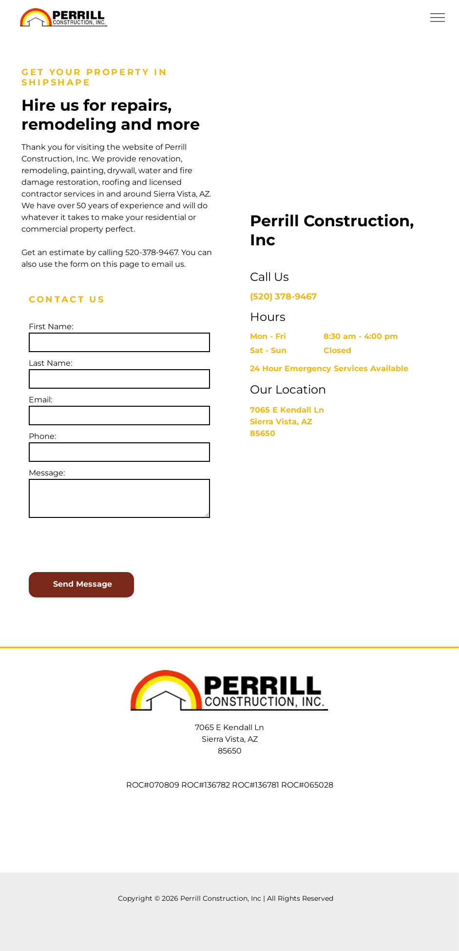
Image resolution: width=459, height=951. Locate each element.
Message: (47, 472)
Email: (40, 399)
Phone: (42, 436)
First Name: (51, 326)
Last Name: (50, 363)
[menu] (437, 17)
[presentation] (103, 543)
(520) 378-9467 (283, 296)
